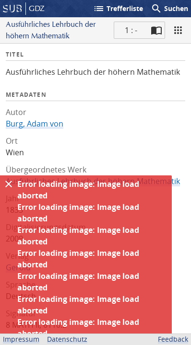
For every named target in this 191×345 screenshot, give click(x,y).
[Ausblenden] (8, 184)
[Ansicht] (178, 30)
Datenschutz (67, 339)
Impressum (21, 339)
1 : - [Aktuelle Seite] (131, 30)
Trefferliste (118, 8)
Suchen (169, 8)
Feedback (173, 339)
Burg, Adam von (34, 123)
